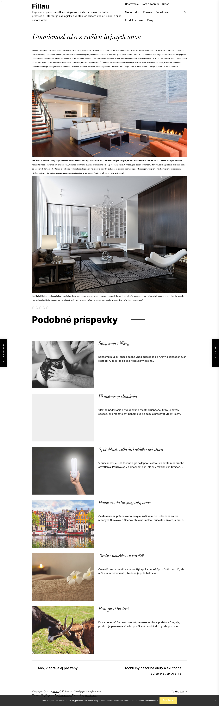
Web (141, 20)
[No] (215, 700)
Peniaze (148, 12)
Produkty (130, 20)
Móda (128, 12)
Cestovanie (132, 4)
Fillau (40, 6)
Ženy (150, 20)
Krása (165, 4)
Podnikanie (162, 12)
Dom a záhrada (150, 4)
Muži (137, 12)
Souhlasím (168, 700)
